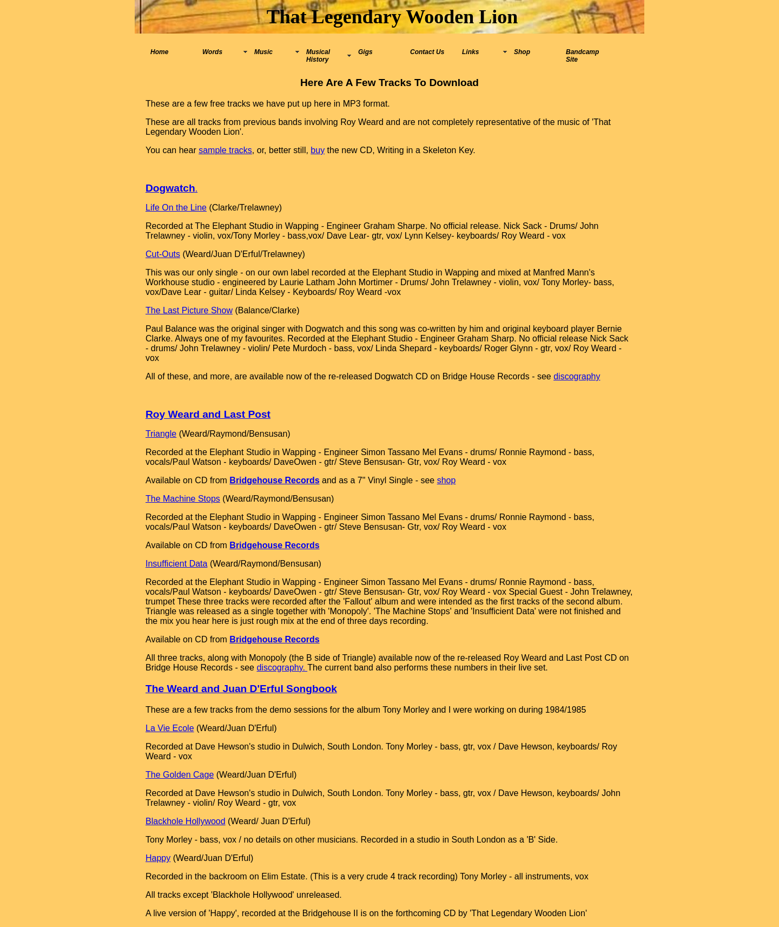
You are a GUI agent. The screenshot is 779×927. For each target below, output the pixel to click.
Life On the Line (176, 207)
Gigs (365, 52)
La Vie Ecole (170, 728)
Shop (522, 52)
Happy (158, 858)
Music (263, 52)
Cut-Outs (163, 254)
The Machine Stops (183, 498)
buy (318, 150)
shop (446, 480)
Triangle (161, 433)
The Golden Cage (180, 774)
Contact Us (427, 52)
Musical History (318, 55)
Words (212, 52)
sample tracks (225, 150)
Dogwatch (170, 188)
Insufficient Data (176, 563)
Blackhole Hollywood (186, 821)
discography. (281, 667)
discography (576, 376)
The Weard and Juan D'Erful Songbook (241, 688)
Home (159, 52)
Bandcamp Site (582, 55)
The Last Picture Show (189, 310)
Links (470, 52)
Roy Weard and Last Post (208, 414)
